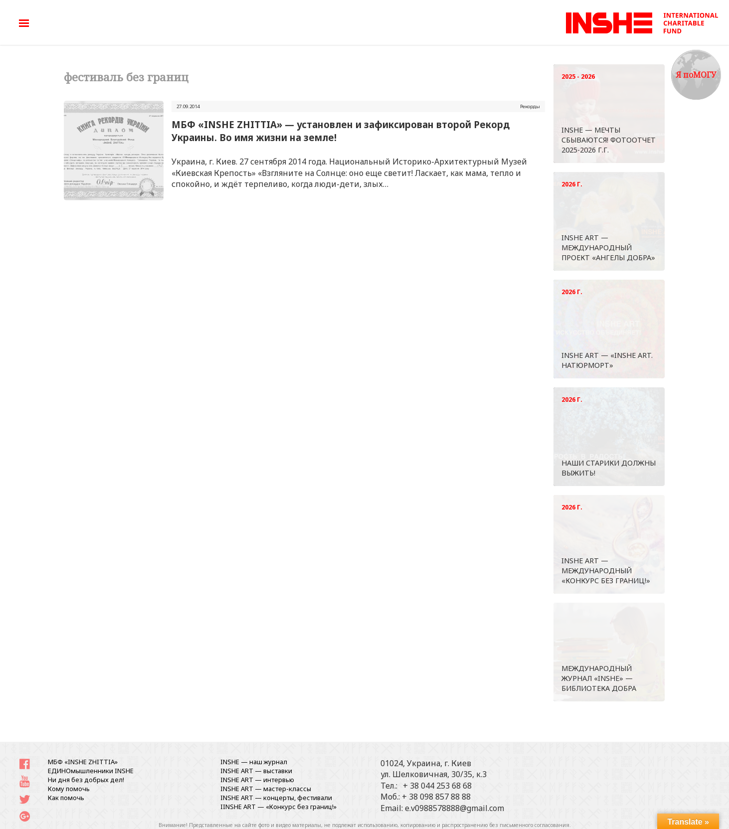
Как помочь (66, 797)
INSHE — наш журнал (253, 761)
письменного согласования (534, 825)
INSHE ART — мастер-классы (265, 788)
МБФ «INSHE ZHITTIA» (83, 761)
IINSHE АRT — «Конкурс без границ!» (278, 806)
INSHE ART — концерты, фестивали (276, 797)
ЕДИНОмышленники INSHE (91, 770)
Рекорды (530, 106)
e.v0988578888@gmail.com (454, 808)
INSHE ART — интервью (257, 779)
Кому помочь (69, 788)
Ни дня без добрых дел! (86, 779)
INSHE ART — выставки (256, 770)
